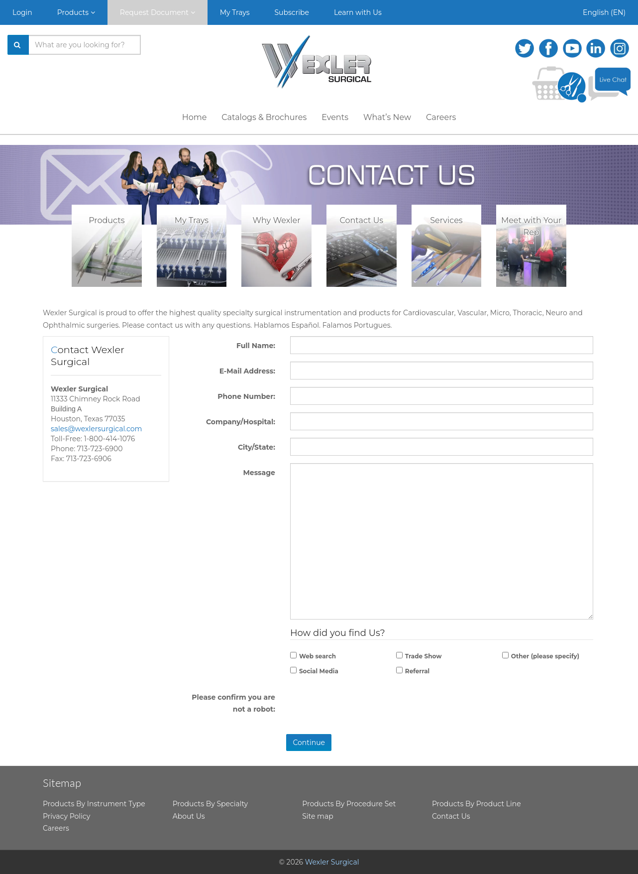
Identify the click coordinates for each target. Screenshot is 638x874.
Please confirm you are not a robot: (233, 703)
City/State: (256, 447)
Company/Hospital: (240, 421)
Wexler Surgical (332, 862)
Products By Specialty (210, 803)
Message (259, 472)
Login (22, 12)
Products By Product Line (476, 803)
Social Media (318, 671)
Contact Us (451, 816)
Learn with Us (358, 12)
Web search (317, 656)
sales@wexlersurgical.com (96, 428)
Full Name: (255, 345)
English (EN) (604, 12)
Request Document (157, 12)
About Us (189, 816)
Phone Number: (246, 396)
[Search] (18, 45)
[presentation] (441, 709)
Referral (417, 671)
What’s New (387, 117)
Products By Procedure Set (349, 803)
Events (334, 117)
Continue (309, 742)
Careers (441, 117)
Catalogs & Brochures (264, 117)
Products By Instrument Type (94, 803)
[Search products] (85, 45)
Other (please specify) (545, 656)
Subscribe (292, 12)
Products (76, 12)
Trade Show (423, 656)
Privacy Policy (66, 816)
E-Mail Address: (247, 371)
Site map (317, 816)
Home (194, 117)
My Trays (235, 12)
